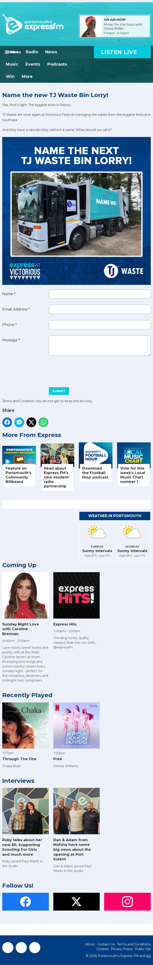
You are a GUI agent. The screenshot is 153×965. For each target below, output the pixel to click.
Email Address (16, 309)
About (90, 944)
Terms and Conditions (134, 944)
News (51, 52)
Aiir (148, 956)
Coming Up (19, 565)
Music (12, 64)
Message (11, 340)
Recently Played (27, 695)
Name (8, 294)
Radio (32, 52)
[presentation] (36, 369)
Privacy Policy (122, 949)
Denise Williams (65, 766)
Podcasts (57, 64)
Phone (9, 325)
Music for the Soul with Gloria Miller (123, 27)
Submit (59, 391)
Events (33, 64)
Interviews (18, 780)
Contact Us (106, 944)
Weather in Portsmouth (114, 516)
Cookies (102, 949)
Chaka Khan (11, 766)
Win (10, 76)
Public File (143, 949)
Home (12, 52)
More (27, 76)
